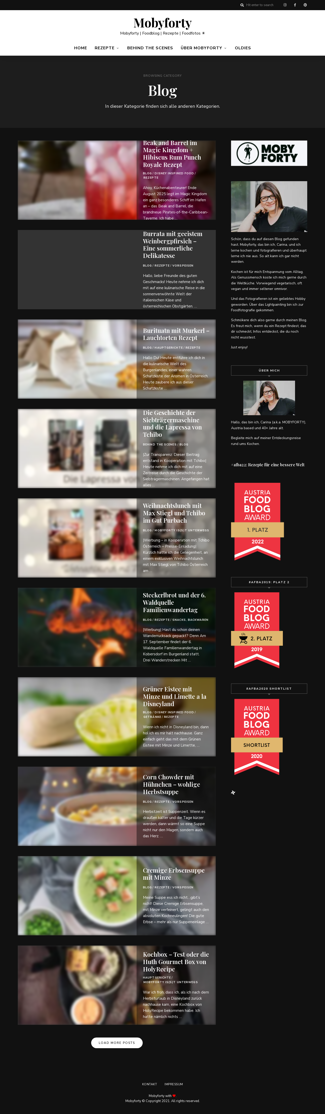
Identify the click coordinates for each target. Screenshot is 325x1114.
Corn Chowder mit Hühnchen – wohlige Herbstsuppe (171, 784)
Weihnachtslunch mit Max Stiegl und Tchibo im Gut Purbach (174, 512)
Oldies (243, 48)
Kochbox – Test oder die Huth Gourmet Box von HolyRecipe (176, 961)
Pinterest (305, 5)
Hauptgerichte (169, 348)
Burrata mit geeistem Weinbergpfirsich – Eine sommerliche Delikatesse (172, 244)
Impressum (174, 1084)
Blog (147, 173)
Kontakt (149, 1084)
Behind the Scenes (150, 48)
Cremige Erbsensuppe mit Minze (174, 873)
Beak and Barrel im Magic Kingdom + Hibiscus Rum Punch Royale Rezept (172, 153)
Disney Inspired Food (174, 173)
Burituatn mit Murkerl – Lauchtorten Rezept (176, 334)
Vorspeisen (182, 266)
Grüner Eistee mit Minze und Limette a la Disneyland (174, 696)
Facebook (295, 5)
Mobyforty (162, 22)
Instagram (285, 5)
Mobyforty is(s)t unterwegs (182, 530)
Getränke (152, 717)
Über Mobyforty (201, 48)
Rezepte (105, 48)
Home (80, 48)
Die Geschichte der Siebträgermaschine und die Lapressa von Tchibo (172, 423)
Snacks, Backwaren (190, 620)
